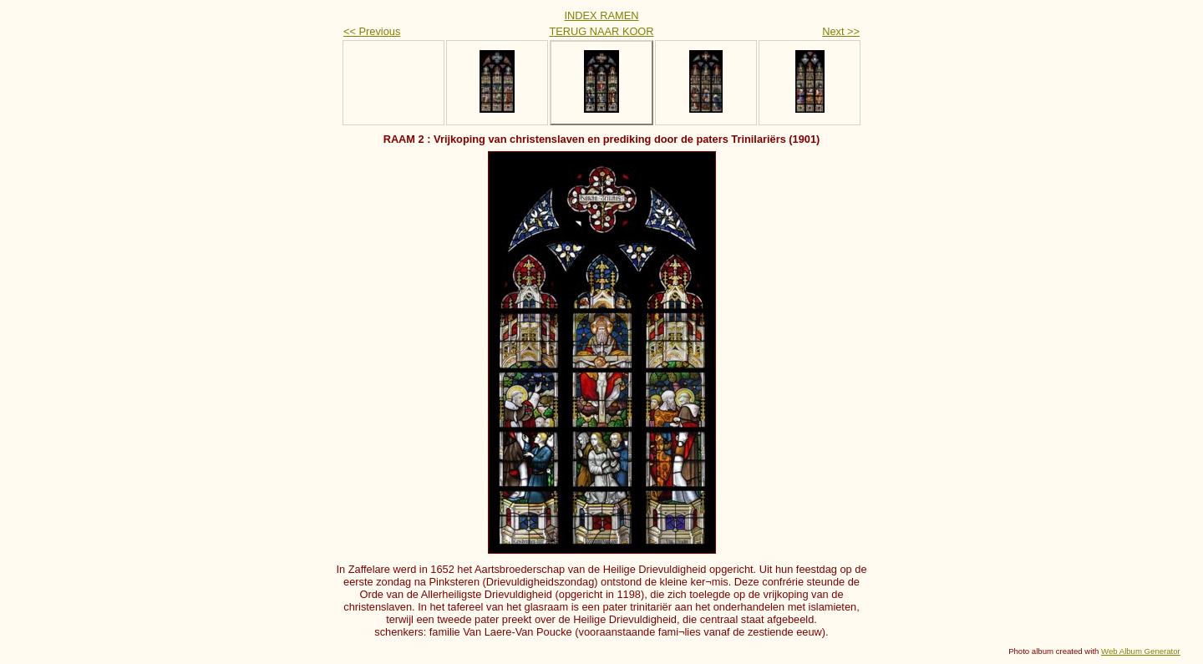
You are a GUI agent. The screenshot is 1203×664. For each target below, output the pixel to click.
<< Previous (371, 31)
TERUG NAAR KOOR (601, 31)
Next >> (841, 31)
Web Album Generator (1140, 651)
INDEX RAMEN (602, 15)
